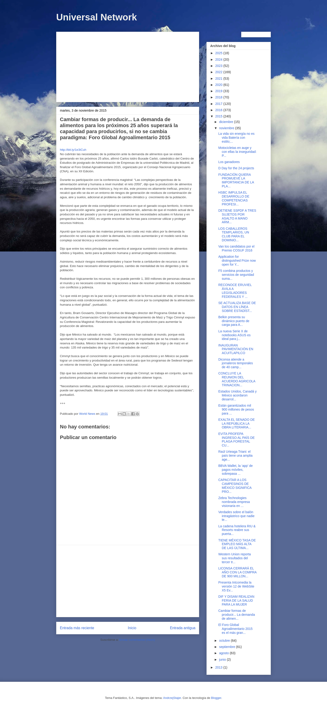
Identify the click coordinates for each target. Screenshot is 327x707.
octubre (225, 640)
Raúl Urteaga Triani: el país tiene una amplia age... (235, 455)
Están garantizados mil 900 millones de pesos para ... (236, 409)
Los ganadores (229, 162)
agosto (224, 653)
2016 (219, 110)
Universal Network (96, 17)
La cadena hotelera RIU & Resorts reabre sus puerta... (237, 530)
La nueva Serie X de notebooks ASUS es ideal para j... (234, 335)
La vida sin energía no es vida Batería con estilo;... (236, 137)
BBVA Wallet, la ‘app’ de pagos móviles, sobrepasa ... (235, 469)
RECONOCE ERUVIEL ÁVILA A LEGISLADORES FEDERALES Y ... (235, 290)
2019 (219, 91)
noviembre (227, 128)
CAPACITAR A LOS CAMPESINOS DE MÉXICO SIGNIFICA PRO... (234, 485)
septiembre (227, 647)
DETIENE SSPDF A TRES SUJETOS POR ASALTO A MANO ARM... (237, 216)
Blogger (216, 698)
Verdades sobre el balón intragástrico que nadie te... (236, 516)
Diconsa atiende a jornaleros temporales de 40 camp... (235, 363)
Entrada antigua (182, 628)
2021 (219, 78)
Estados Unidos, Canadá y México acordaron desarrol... (237, 395)
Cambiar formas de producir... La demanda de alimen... (236, 614)
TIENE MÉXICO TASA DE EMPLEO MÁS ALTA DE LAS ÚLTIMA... (237, 544)
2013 (219, 667)
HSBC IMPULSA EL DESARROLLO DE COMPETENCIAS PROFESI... (233, 198)
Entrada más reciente (77, 628)
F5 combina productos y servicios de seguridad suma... (236, 274)
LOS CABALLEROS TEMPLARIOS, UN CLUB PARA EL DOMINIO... (233, 234)
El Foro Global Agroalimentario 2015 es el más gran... (235, 629)
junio (223, 659)
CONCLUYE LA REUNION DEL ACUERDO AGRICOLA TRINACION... (236, 379)
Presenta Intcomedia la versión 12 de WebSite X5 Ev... (236, 586)
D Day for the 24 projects (236, 168)
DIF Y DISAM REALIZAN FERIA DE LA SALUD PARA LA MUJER (236, 600)
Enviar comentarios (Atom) (137, 639)
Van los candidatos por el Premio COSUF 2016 (236, 248)
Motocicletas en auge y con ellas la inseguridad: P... (237, 151)
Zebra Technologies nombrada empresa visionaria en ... (234, 502)
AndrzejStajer (172, 698)
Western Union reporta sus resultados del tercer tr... (234, 558)
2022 (219, 72)
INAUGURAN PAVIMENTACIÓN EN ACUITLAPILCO (235, 349)
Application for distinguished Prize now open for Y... (237, 260)
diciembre (226, 122)
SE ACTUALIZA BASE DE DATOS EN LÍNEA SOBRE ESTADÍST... (237, 307)
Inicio (132, 628)
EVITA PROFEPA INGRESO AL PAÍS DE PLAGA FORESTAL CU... (236, 439)
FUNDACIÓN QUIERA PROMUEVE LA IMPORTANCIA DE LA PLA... (236, 180)
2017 (219, 104)
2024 (219, 59)
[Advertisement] (127, 66)
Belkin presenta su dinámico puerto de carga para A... (233, 321)
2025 (219, 53)
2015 (219, 116)
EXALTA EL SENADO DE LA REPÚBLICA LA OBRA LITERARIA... (236, 423)
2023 (219, 66)
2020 (219, 85)
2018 (219, 97)
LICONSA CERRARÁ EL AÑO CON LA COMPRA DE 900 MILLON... (237, 572)
